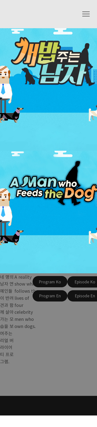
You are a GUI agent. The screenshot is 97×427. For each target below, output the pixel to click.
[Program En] (50, 295)
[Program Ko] (50, 281)
